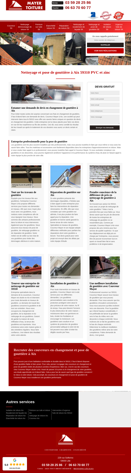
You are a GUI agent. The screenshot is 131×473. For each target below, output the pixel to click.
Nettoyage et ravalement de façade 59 (79, 26)
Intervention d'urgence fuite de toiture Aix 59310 (62, 411)
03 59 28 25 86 (76, 2)
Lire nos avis (14, 468)
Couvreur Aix (34, 418)
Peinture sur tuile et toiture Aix (39, 411)
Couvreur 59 (11, 27)
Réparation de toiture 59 (64, 27)
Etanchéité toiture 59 (50, 27)
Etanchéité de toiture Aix (15, 418)
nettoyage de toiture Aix (38, 416)
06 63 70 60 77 (76, 7)
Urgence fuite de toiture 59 (119, 26)
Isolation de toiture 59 (107, 26)
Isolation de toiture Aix (15, 410)
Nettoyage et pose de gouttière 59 (94, 26)
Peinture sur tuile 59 (38, 26)
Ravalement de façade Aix (16, 413)
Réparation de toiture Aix (16, 416)
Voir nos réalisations (105, 51)
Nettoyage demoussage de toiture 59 (25, 26)
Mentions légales (84, 469)
